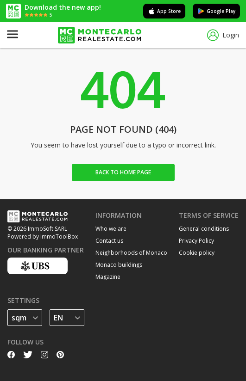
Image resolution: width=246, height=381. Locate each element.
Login (223, 35)
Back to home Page (123, 172)
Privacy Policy (196, 241)
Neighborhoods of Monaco (131, 253)
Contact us (109, 241)
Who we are (110, 229)
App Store (164, 11)
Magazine (107, 277)
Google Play (216, 11)
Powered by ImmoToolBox (42, 236)
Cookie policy (196, 253)
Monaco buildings (118, 265)
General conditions (204, 229)
